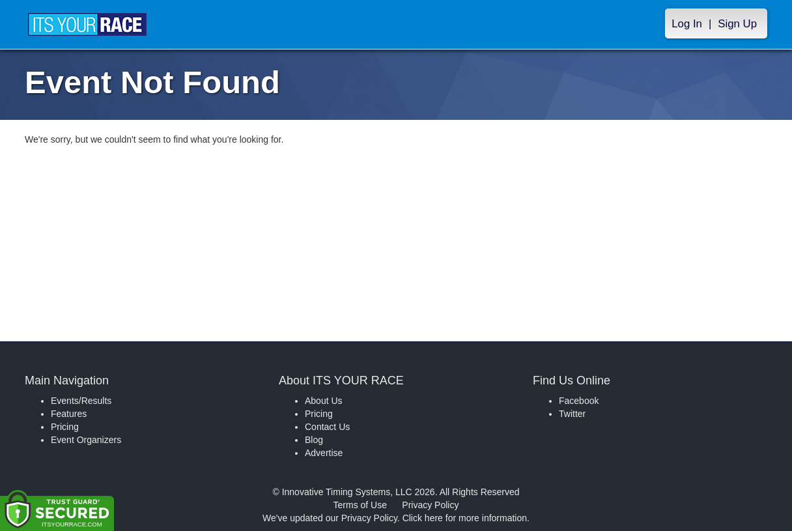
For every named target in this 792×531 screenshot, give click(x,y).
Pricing (65, 427)
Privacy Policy (430, 505)
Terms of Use (360, 505)
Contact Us (327, 427)
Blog (314, 440)
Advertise (324, 453)
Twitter (572, 414)
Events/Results (81, 400)
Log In (687, 24)
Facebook (579, 400)
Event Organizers (86, 440)
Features (69, 414)
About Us (324, 400)
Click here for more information (465, 518)
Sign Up (737, 24)
